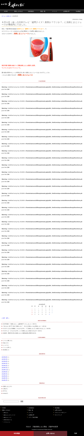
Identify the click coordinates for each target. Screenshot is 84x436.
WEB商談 (17, 433)
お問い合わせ (58, 410)
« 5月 (3, 318)
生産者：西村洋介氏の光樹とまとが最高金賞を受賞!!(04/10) (19, 333)
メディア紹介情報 (33, 417)
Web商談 (78, 11)
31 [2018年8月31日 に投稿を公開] (49, 314)
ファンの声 (6, 347)
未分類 (5, 349)
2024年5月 (4, 374)
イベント (54, 11)
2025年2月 (4, 365)
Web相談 (57, 408)
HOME (6, 11)
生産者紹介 (31, 11)
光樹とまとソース (7, 417)
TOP (75, 433)
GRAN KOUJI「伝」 (8, 419)
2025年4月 (4, 361)
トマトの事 (6, 340)
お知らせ (8, 16)
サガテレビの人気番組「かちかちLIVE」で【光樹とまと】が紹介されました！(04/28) (26, 328)
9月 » (7, 318)
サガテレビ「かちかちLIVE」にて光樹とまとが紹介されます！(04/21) (22, 331)
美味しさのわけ (18, 11)
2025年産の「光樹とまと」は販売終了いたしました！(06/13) (19, 324)
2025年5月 (4, 359)
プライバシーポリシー (60, 412)
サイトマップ (58, 415)
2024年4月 (4, 376)
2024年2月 (4, 380)
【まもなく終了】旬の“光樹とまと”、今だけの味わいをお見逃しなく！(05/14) (24, 326)
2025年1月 (4, 367)
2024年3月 (4, 378)
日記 (4, 343)
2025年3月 (4, 363)
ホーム (3, 16)
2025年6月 (4, 357)
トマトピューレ (6, 422)
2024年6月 (4, 372)
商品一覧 (42, 11)
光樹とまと (6, 386)
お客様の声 (66, 11)
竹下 (4, 391)
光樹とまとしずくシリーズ (9, 415)
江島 (4, 388)
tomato (4, 393)
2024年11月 (5, 369)
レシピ (5, 345)
